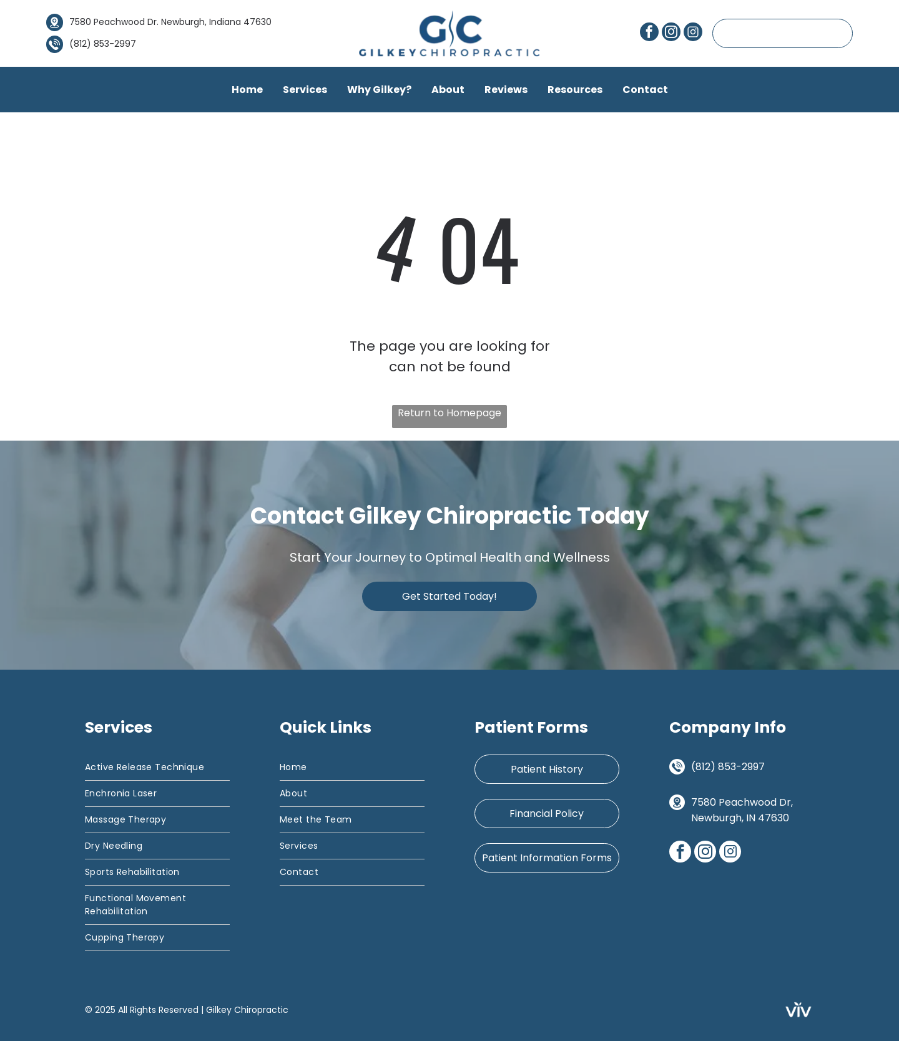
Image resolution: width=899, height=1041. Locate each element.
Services (305, 89)
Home (247, 89)
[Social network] (693, 33)
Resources (575, 89)
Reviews (506, 89)
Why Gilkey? (379, 89)
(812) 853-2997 (728, 767)
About (447, 89)
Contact (645, 89)
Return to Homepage (449, 413)
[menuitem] (157, 768)
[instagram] (671, 33)
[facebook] (649, 33)
